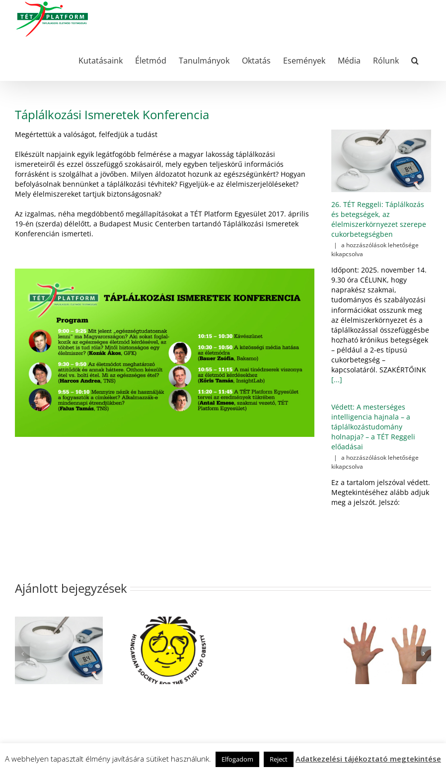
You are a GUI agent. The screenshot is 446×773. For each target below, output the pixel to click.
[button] (415, 59)
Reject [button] (279, 759)
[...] (336, 379)
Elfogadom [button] (237, 759)
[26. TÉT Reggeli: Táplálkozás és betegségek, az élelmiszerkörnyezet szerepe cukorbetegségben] (381, 161)
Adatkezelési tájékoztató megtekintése (368, 759)
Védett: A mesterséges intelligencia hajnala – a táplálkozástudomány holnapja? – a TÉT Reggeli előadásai (373, 426)
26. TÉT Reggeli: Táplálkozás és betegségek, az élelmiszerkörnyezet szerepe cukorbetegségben (378, 219)
